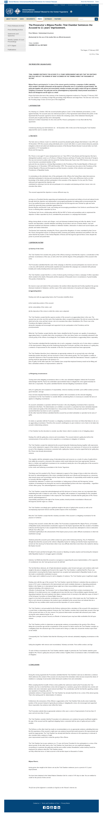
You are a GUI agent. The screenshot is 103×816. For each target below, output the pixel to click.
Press (40, 19)
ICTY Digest (12, 45)
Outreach (48, 19)
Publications (12, 49)
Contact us (36, 803)
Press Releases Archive (16, 26)
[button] (71, 11)
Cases (22, 19)
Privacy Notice (65, 803)
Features (58, 19)
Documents (31, 19)
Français (63, 5)
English (56, 5)
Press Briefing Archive (15, 30)
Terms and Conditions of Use (50, 803)
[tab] (15, 26)
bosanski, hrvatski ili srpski (75, 5)
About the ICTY (11, 19)
